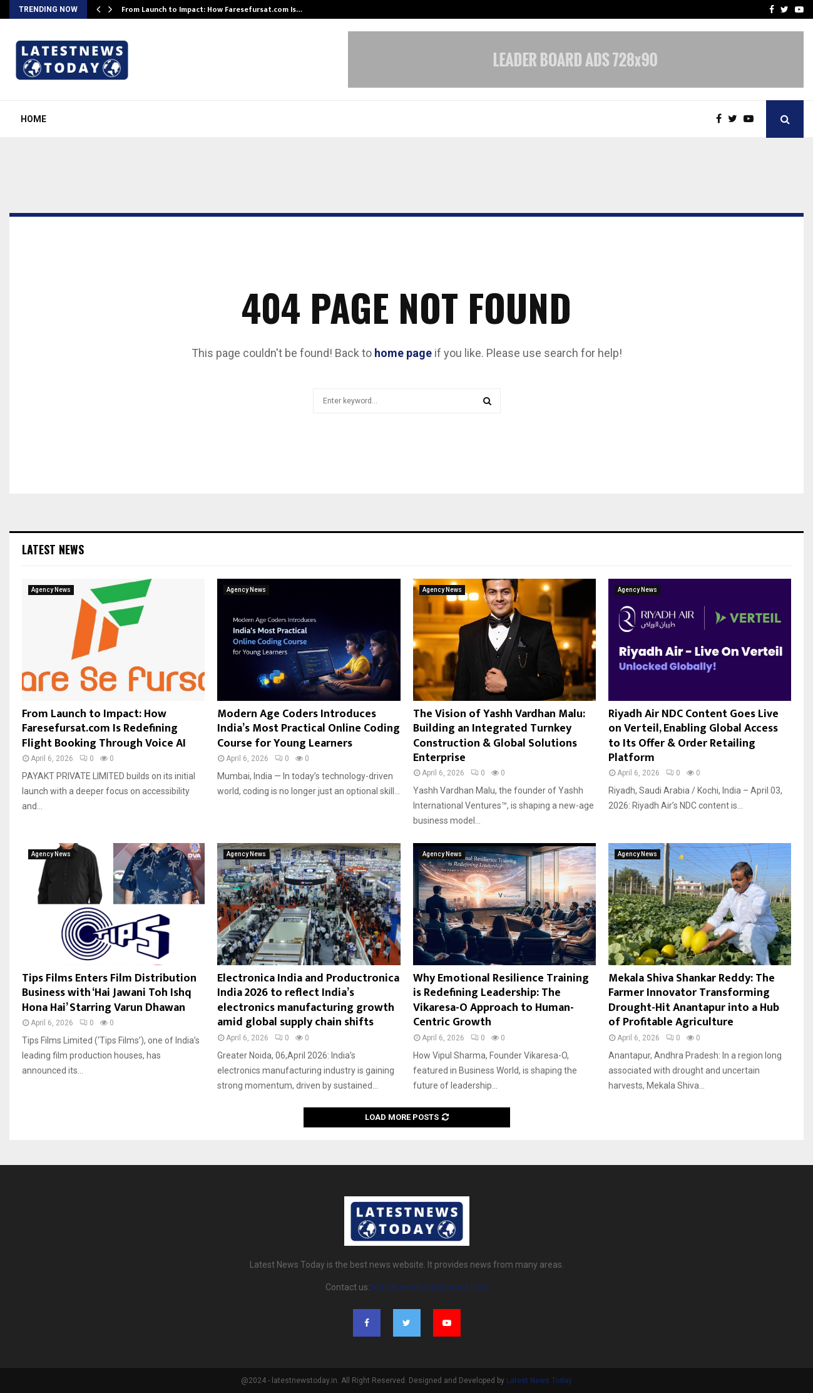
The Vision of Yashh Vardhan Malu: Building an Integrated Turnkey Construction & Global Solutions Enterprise (499, 736)
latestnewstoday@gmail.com (430, 1287)
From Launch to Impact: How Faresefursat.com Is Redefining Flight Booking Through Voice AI (104, 729)
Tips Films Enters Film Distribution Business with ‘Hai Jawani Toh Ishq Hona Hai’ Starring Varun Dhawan (109, 993)
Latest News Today (539, 1380)
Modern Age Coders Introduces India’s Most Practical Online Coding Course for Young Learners (308, 729)
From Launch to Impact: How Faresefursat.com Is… (211, 9)
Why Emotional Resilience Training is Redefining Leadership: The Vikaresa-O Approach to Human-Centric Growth (501, 1000)
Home (33, 119)
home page (403, 353)
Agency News (51, 589)
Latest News (53, 549)
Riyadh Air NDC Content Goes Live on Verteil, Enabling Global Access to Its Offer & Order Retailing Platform (693, 736)
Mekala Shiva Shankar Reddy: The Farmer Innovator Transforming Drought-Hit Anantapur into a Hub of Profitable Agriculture (693, 1000)
